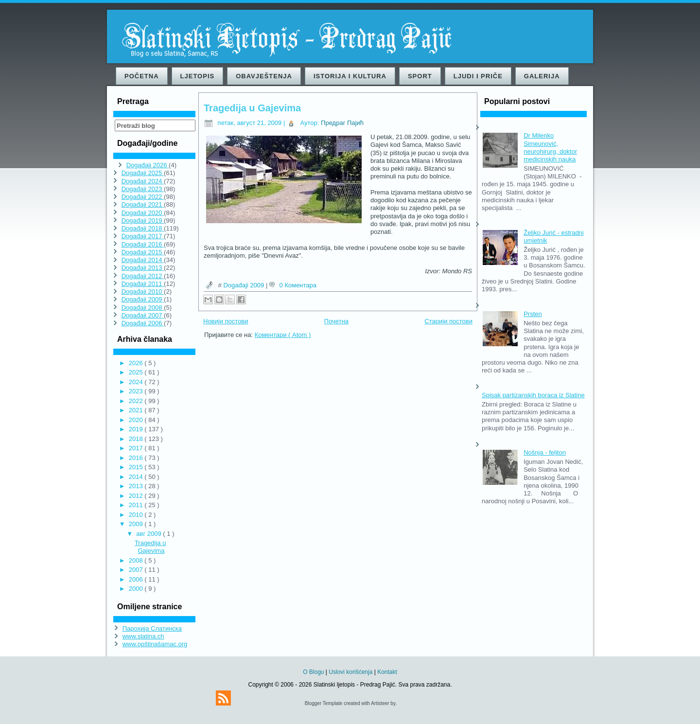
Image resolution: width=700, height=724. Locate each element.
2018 (137, 438)
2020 (137, 420)
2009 (137, 524)
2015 (137, 467)
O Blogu (314, 672)
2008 (137, 560)
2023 (137, 391)
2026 (137, 363)
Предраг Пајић (342, 122)
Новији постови (225, 321)
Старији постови (448, 321)
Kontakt (387, 672)
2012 (137, 495)
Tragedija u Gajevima (150, 546)
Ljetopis (197, 76)
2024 (137, 382)
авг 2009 (149, 533)
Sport (420, 76)
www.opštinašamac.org (155, 644)
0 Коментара (298, 285)
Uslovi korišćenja (351, 672)
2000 (137, 588)
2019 (137, 429)
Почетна (336, 321)
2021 (137, 410)
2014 (137, 476)
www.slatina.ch (143, 636)
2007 (137, 569)
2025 (137, 372)
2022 (137, 401)
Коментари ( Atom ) (283, 334)
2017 (137, 448)
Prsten (533, 314)
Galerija (542, 76)
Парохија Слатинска (152, 628)
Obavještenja (264, 76)
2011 (137, 505)
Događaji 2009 (244, 285)
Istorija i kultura (350, 76)
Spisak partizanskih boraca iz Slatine (533, 395)
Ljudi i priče (478, 76)
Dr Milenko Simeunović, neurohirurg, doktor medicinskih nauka (550, 147)
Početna (141, 76)
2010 (137, 514)
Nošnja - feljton (545, 452)
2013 (137, 486)
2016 (137, 457)
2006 (137, 579)
